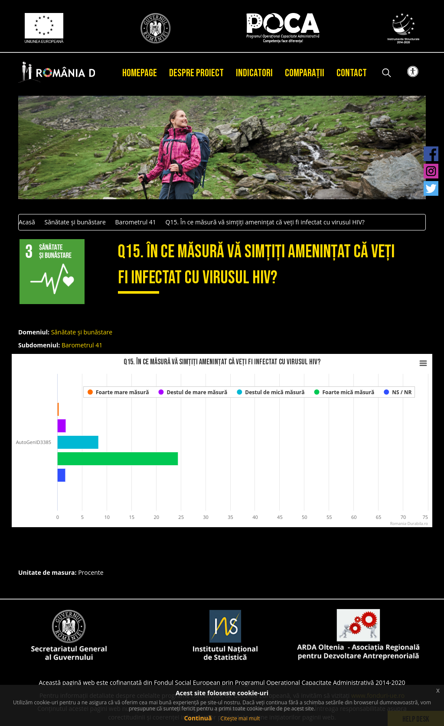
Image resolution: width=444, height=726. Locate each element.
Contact (351, 73)
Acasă (27, 222)
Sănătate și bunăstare (74, 222)
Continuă (198, 718)
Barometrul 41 (135, 222)
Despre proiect (196, 73)
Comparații (304, 73)
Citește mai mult (240, 718)
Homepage (139, 73)
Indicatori (254, 73)
